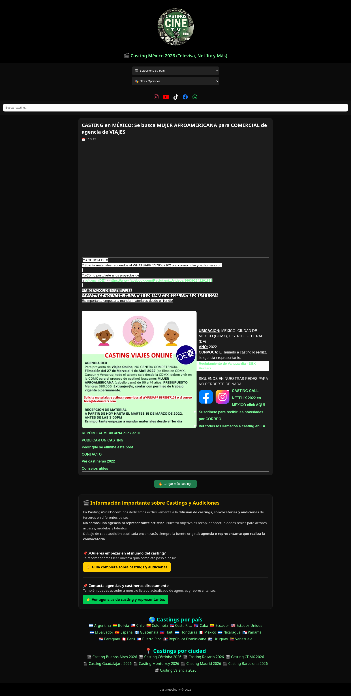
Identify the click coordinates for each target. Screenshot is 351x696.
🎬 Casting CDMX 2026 (245, 656)
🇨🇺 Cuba (201, 625)
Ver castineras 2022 (98, 461)
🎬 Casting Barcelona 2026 (245, 663)
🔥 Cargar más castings (175, 484)
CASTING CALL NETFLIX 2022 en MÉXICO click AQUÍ (248, 398)
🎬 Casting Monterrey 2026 (156, 663)
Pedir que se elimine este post (107, 447)
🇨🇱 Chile (138, 625)
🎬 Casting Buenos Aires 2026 (112, 656)
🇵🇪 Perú (128, 638)
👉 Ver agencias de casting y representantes (125, 599)
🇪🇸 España (124, 632)
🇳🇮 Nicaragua (229, 632)
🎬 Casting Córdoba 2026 (160, 656)
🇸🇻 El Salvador (101, 632)
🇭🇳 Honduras (186, 632)
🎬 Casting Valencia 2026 (175, 670)
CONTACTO (92, 454)
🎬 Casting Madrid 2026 (201, 663)
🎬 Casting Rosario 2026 (203, 656)
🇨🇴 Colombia (157, 625)
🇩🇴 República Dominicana (184, 638)
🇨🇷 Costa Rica (181, 625)
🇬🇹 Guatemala (146, 632)
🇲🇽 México (207, 632)
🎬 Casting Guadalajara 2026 (107, 663)
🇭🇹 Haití (166, 632)
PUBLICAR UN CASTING (103, 440)
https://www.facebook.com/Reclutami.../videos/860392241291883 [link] (161, 280)
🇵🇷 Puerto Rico (149, 638)
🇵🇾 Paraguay (109, 638)
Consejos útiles (95, 468)
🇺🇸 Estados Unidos (246, 625)
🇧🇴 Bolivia (121, 625)
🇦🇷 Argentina (100, 625)
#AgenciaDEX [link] (95, 280)
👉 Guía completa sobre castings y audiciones (126, 567)
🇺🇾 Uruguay (218, 638)
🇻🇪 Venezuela (241, 638)
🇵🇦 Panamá (252, 632)
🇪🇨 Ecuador (219, 625)
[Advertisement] (175, 201)
